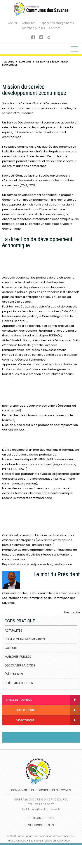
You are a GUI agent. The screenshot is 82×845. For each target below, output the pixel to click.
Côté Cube (63, 840)
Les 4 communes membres (25, 639)
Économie (25, 61)
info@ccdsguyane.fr (45, 809)
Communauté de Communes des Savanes (41, 9)
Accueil (13, 23)
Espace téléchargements (57, 23)
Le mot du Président (56, 574)
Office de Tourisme (18, 700)
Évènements (14, 674)
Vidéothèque (19, 720)
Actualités (29, 23)
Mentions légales (41, 825)
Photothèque (20, 710)
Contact (54, 28)
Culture (11, 648)
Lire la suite (72, 612)
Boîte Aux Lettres (19, 683)
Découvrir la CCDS (20, 665)
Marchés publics (33, 28)
